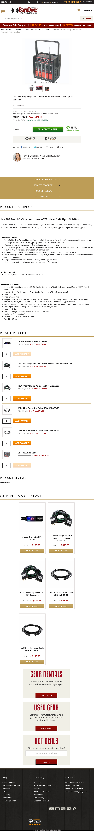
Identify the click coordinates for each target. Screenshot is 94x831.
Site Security (39, 798)
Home (3, 29)
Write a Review (18, 105)
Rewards (55, 2)
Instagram (41, 809)
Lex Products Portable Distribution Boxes (46, 29)
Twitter (29, 809)
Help (29, 2)
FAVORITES (34, 138)
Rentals (37, 788)
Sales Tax (6, 792)
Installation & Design (42, 792)
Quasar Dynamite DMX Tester (32, 538)
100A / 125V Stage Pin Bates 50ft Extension (32, 593)
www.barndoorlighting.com (51, 684)
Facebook (23, 809)
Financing (6, 795)
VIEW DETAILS (32, 550)
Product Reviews (43, 191)
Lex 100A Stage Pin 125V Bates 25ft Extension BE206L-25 (61, 538)
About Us (37, 782)
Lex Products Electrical (21, 29)
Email (51, 147)
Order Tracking (8, 782)
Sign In (39, 2)
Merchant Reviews (41, 801)
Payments (6, 788)
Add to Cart (22, 376)
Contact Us (7, 798)
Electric (9, 29)
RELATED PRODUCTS (43, 185)
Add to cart (49, 129)
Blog (35, 809)
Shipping (52, 138)
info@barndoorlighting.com (76, 792)
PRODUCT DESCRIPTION (45, 179)
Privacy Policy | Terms (43, 785)
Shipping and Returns (11, 785)
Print (62, 147)
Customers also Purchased (42, 197)
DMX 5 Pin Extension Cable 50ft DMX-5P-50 (32, 649)
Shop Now (46, 728)
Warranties (38, 795)
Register (47, 2)
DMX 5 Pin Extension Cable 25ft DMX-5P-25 (61, 593)
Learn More (46, 695)
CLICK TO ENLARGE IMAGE (48, 82)
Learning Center (9, 801)
